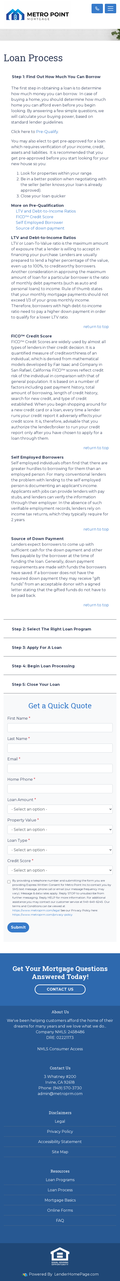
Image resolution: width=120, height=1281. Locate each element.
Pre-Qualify (47, 131)
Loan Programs (60, 1180)
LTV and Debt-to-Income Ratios (46, 211)
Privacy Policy (60, 1131)
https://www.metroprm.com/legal (36, 910)
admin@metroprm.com (60, 1093)
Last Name (18, 738)
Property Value (23, 820)
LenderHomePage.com (76, 1274)
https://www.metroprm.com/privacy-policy (42, 914)
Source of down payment (40, 228)
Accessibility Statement (60, 1141)
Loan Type (18, 840)
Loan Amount (21, 800)
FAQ (60, 1220)
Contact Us (60, 989)
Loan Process (60, 1190)
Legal (60, 1121)
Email (13, 759)
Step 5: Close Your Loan (36, 684)
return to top (96, 326)
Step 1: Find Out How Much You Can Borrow (56, 77)
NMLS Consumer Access (60, 1049)
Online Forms (60, 1210)
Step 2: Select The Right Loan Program (51, 629)
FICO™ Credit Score (34, 217)
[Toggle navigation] (110, 8)
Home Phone (21, 779)
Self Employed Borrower (39, 222)
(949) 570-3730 (67, 1088)
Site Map (60, 1152)
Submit (18, 927)
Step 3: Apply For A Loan (37, 647)
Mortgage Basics (60, 1200)
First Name (18, 718)
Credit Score (20, 861)
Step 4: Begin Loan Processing (43, 666)
